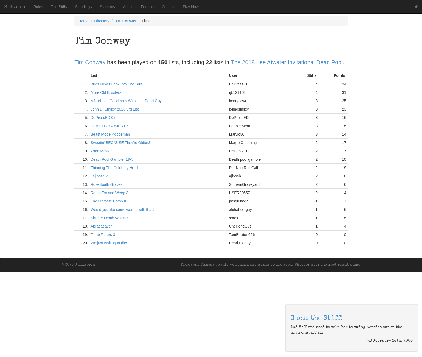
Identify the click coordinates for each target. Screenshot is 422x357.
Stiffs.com (14, 6)
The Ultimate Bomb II (108, 201)
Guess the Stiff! (317, 318)
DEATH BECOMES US (110, 126)
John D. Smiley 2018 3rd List (115, 109)
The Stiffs (59, 7)
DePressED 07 (103, 117)
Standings (83, 7)
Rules (38, 7)
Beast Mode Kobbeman (110, 134)
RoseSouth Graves (106, 184)
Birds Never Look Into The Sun (116, 84)
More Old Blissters (106, 92)
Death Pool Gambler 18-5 (112, 159)
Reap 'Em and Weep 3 (109, 193)
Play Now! (191, 7)
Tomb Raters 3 (103, 234)
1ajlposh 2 (99, 176)
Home (83, 21)
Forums (147, 7)
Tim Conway (125, 21)
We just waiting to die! (109, 243)
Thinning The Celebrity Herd (114, 168)
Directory (101, 21)
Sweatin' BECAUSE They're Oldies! (120, 142)
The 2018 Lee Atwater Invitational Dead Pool (287, 62)
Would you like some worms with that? (123, 209)
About (128, 7)
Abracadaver (101, 226)
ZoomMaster (101, 151)
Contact (168, 7)
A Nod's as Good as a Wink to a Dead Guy (126, 101)
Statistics (107, 7)
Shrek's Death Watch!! (109, 218)
